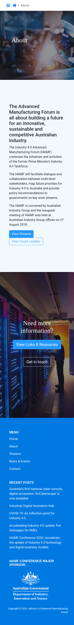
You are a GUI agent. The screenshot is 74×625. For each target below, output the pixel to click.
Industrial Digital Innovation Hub (31, 506)
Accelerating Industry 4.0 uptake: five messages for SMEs (35, 528)
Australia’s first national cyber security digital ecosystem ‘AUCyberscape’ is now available (35, 493)
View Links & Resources (37, 344)
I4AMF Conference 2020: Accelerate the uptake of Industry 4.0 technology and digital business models (35, 542)
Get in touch (37, 362)
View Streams (21, 234)
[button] (8, 5)
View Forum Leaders (26, 241)
